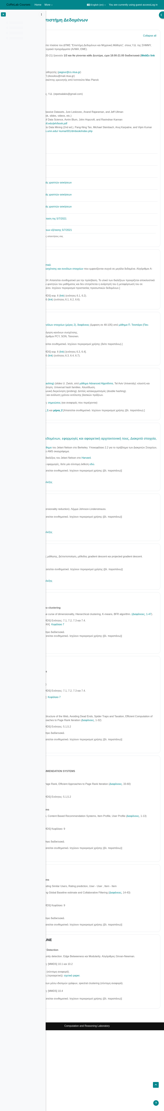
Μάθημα (82, 482)
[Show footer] (156, 1103)
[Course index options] (41, 14)
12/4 (63, 584)
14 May (66, 708)
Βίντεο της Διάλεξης (64, 789)
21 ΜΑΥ (66, 815)
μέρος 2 (93, 441)
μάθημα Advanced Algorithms (131, 406)
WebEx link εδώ (85, 63)
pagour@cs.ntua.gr (105, 76)
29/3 (63, 463)
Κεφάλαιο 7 (93, 670)
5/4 (62, 534)
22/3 (63, 396)
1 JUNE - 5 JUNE (73, 1013)
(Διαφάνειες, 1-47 (73, 660)
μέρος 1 (79, 441)
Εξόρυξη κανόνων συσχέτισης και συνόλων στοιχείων (88, 284)
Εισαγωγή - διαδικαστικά (72, 280)
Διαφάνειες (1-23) (68, 1037)
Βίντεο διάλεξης (61, 295)
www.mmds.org (67, 123)
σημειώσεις (90, 433)
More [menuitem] (47, 4)
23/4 (63, 640)
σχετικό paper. (107, 1052)
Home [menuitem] (37, 4)
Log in (154, 4)
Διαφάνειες (67, 730)
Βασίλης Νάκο (66, 83)
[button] (96, 5)
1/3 (62, 270)
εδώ (127, 498)
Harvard (121, 492)
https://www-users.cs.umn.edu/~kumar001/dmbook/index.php (93, 146)
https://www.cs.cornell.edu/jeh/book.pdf (80, 135)
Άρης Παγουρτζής (68, 76)
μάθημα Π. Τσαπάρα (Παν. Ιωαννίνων (79, 348)
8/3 (62, 337)
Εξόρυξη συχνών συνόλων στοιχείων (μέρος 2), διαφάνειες (91, 344)
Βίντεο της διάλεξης (63, 363)
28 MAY (66, 935)
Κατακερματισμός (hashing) (74, 406)
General (66, 35)
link (97, 315)
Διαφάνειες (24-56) (69, 1067)
